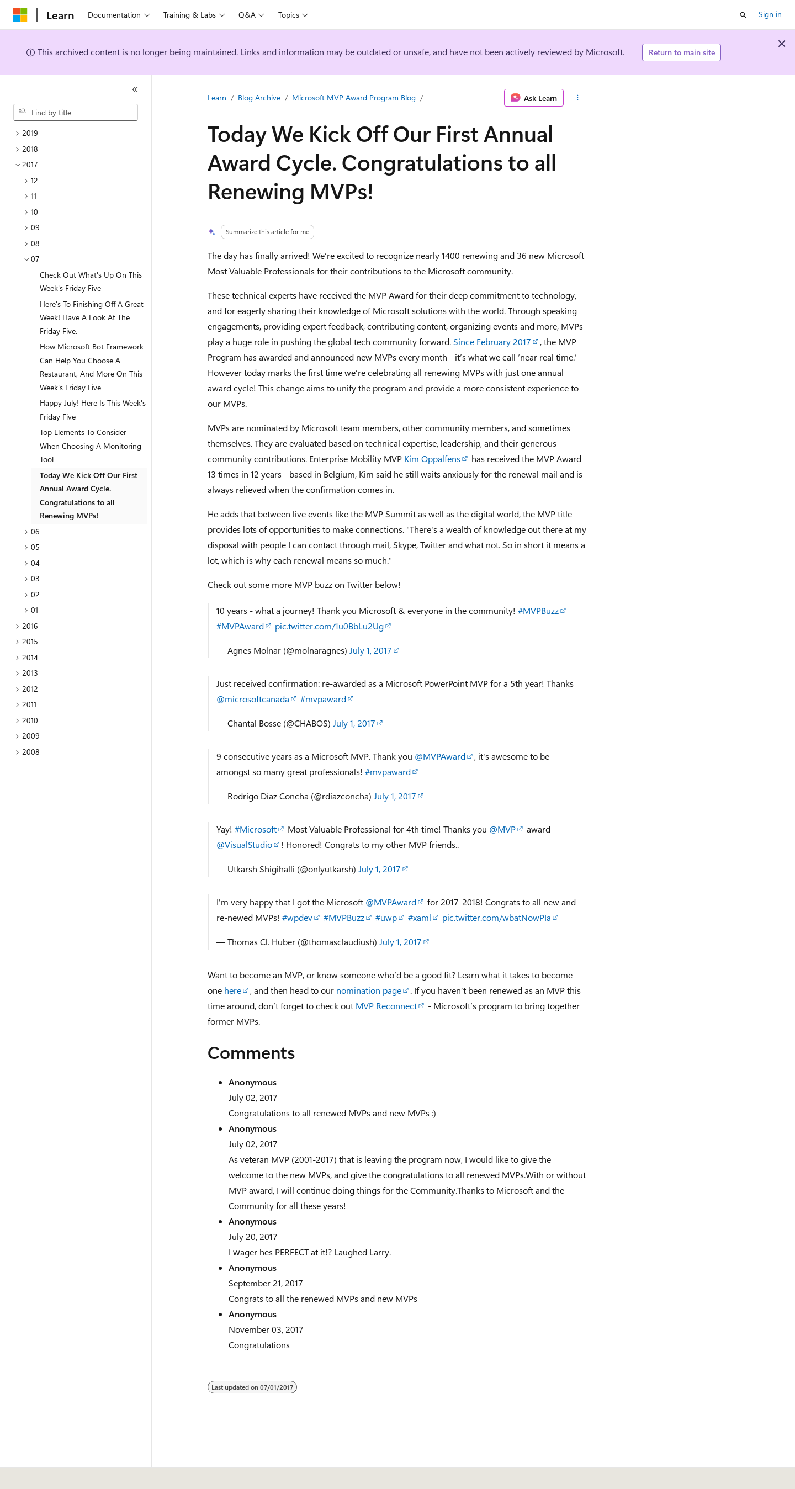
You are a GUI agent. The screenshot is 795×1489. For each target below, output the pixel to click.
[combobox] (75, 112)
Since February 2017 (492, 341)
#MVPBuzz (538, 610)
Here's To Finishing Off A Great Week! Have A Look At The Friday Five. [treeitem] (92, 317)
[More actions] (577, 98)
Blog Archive (259, 97)
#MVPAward (240, 626)
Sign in (770, 14)
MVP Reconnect (386, 1005)
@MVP (502, 829)
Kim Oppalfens (432, 458)
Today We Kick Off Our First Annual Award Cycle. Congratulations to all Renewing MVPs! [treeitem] (88, 495)
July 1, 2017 (370, 650)
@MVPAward (440, 756)
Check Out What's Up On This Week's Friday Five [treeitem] (91, 281)
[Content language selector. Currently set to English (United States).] (63, 1473)
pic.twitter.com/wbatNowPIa (496, 917)
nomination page (368, 990)
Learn (217, 97)
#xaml (419, 917)
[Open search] (743, 15)
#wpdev (297, 917)
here (232, 990)
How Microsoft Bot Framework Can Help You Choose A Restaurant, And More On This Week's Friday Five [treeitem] (92, 367)
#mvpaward (323, 698)
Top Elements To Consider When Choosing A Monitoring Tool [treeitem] (90, 445)
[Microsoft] (20, 15)
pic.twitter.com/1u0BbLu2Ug (329, 626)
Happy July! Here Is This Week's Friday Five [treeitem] (93, 410)
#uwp (386, 917)
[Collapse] (135, 89)
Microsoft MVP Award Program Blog (354, 97)
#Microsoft (256, 829)
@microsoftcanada (252, 698)
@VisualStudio (244, 844)
